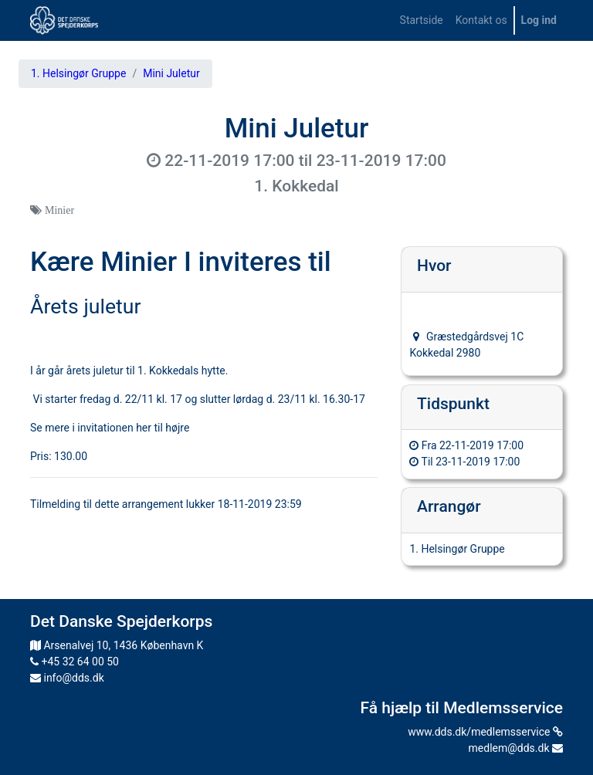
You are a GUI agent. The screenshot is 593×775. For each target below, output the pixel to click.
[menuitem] (421, 20)
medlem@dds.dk (516, 748)
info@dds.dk (67, 678)
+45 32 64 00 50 (74, 661)
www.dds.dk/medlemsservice (485, 732)
